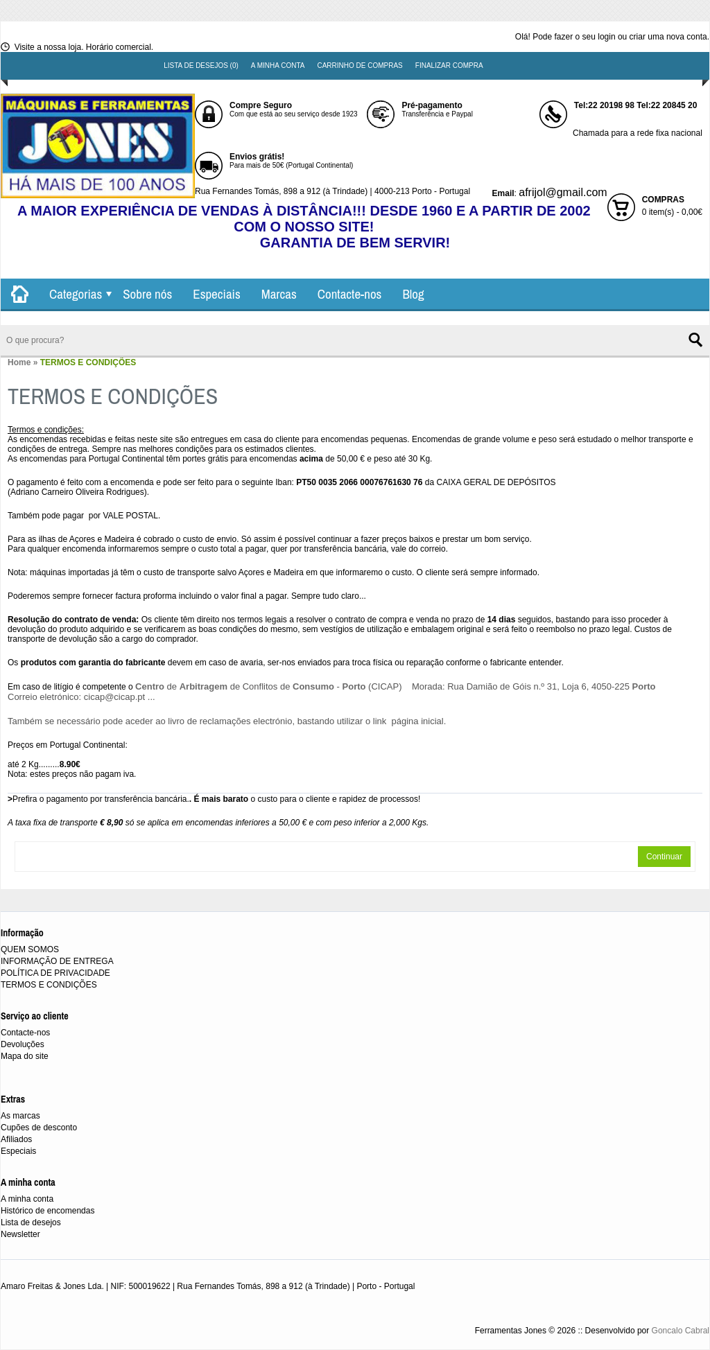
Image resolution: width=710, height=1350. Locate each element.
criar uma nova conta (668, 37)
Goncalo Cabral (680, 1330)
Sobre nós (147, 294)
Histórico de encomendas (47, 1211)
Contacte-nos (350, 294)
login (606, 37)
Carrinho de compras (359, 65)
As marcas (20, 1116)
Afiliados (16, 1139)
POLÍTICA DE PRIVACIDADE (55, 973)
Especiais (216, 294)
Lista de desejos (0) (201, 65)
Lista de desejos (31, 1222)
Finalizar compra (449, 65)
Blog (413, 294)
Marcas (279, 294)
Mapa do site (25, 1056)
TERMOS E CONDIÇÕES (88, 362)
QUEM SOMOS (30, 949)
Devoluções (22, 1044)
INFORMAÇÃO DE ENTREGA (57, 961)
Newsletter (20, 1234)
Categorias (75, 294)
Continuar (664, 856)
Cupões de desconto (39, 1127)
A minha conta (278, 65)
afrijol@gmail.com (563, 192)
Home (19, 362)
